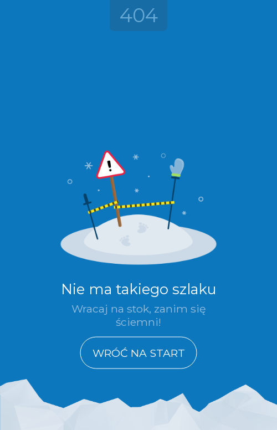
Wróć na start (139, 352)
